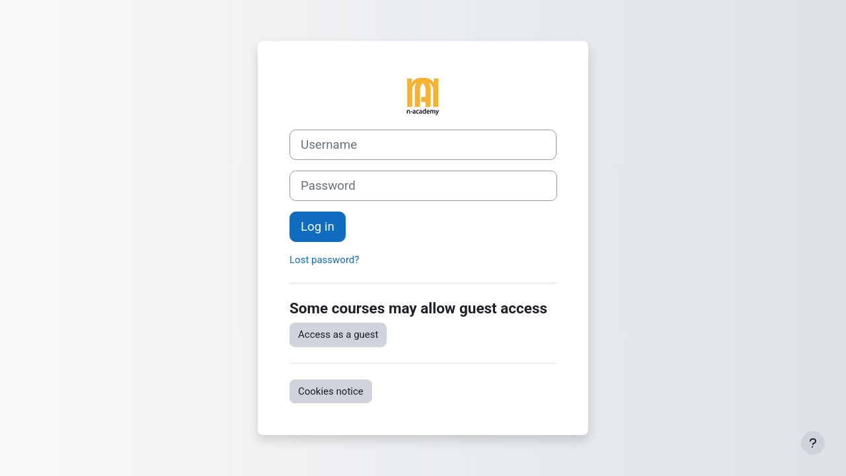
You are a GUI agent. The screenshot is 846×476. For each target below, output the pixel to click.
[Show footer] (813, 443)
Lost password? (324, 260)
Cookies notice (331, 391)
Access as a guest (338, 334)
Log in (317, 226)
